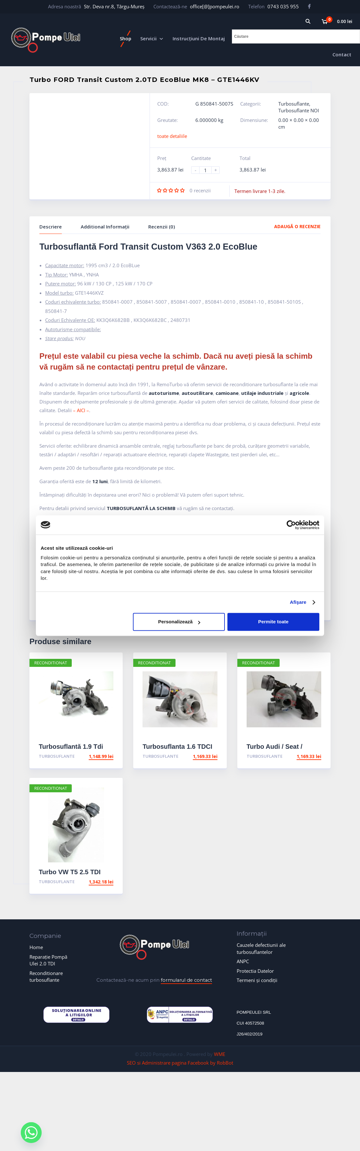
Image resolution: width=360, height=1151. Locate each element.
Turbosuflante (293, 103)
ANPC (243, 961)
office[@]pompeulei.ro (214, 6)
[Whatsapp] (31, 1132)
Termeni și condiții (257, 980)
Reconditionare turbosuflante (46, 976)
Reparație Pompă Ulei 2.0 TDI (48, 960)
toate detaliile (172, 136)
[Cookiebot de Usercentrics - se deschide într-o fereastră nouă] (291, 525)
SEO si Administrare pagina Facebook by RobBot (180, 1062)
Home (36, 947)
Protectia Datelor (255, 971)
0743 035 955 (283, 6)
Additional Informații (105, 226)
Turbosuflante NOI (298, 110)
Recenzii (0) (161, 226)
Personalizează (179, 622)
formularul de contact (186, 980)
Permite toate (273, 622)
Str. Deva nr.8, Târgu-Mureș (114, 6)
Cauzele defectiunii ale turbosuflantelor (261, 948)
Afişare (298, 602)
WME (219, 1054)
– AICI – (81, 410)
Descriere (50, 226)
